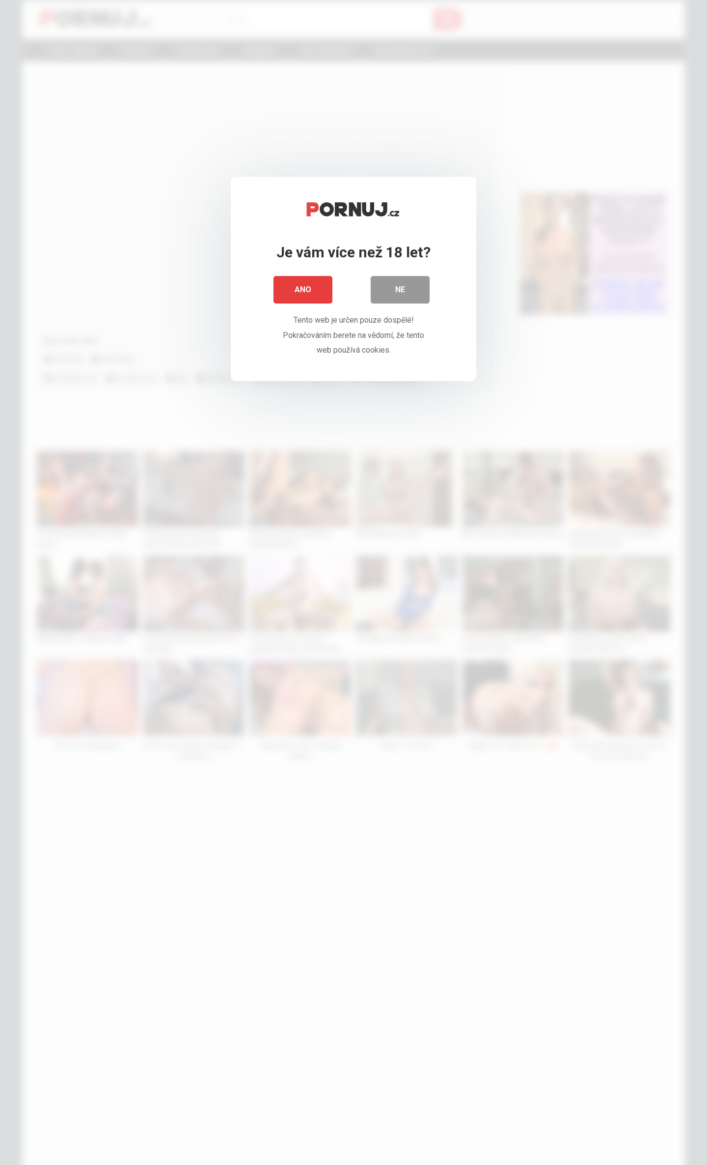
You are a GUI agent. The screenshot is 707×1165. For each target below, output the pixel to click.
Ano (303, 289)
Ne (400, 289)
